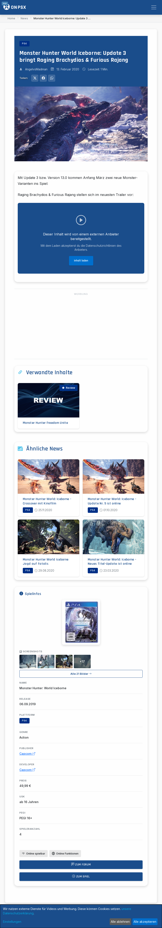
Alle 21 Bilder (81, 673)
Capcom (27, 753)
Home (11, 18)
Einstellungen (12, 921)
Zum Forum (81, 864)
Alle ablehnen (120, 921)
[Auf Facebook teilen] (43, 78)
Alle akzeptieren (145, 921)
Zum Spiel (81, 876)
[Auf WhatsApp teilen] (51, 78)
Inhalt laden (81, 261)
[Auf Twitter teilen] (34, 78)
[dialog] (81, 916)
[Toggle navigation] (154, 7)
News (24, 18)
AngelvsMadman (36, 69)
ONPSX (14, 7)
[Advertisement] (81, 326)
